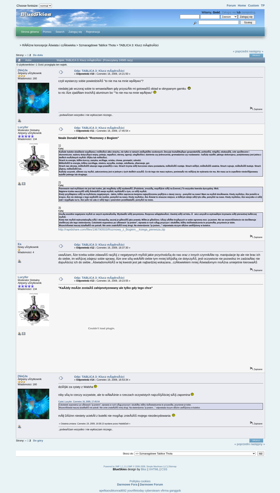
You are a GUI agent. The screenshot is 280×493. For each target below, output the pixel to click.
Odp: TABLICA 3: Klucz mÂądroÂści (99, 70)
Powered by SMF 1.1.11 (115, 466)
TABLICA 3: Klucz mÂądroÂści (139, 45)
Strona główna (30, 31)
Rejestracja (93, 31)
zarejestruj (248, 12)
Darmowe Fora (127, 484)
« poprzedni (240, 51)
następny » (256, 51)
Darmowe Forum (151, 484)
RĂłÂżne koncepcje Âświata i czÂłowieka (48, 45)
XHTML (154, 469)
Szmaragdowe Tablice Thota (97, 45)
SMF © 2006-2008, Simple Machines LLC (147, 466)
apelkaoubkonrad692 (112, 490)
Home (242, 5)
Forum (231, 5)
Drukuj (256, 55)
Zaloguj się (229, 12)
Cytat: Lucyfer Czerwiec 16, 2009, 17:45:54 (79, 401)
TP (263, 5)
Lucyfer (23, 127)
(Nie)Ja (22, 70)
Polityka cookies (140, 481)
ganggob (175, 490)
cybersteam (152, 490)
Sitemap (172, 466)
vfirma (165, 490)
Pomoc (47, 31)
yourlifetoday (135, 490)
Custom (253, 5)
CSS (164, 469)
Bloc (144, 469)
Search (60, 31)
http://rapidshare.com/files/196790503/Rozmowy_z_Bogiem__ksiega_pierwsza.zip (111, 229)
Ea (19, 244)
